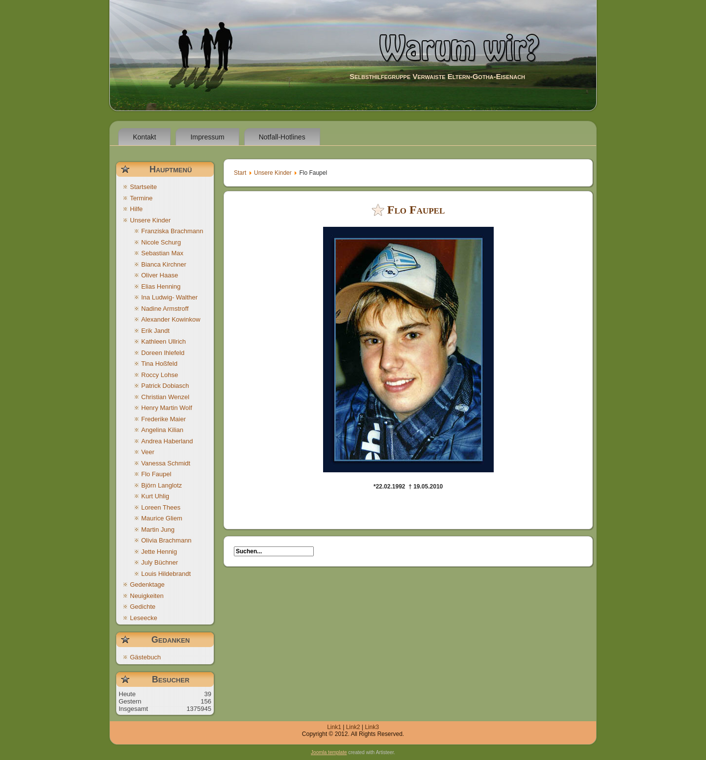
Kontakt (144, 137)
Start (240, 172)
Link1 (334, 727)
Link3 (372, 727)
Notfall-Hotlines (282, 137)
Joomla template (329, 752)
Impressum (207, 137)
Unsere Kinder (273, 172)
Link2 (353, 727)
